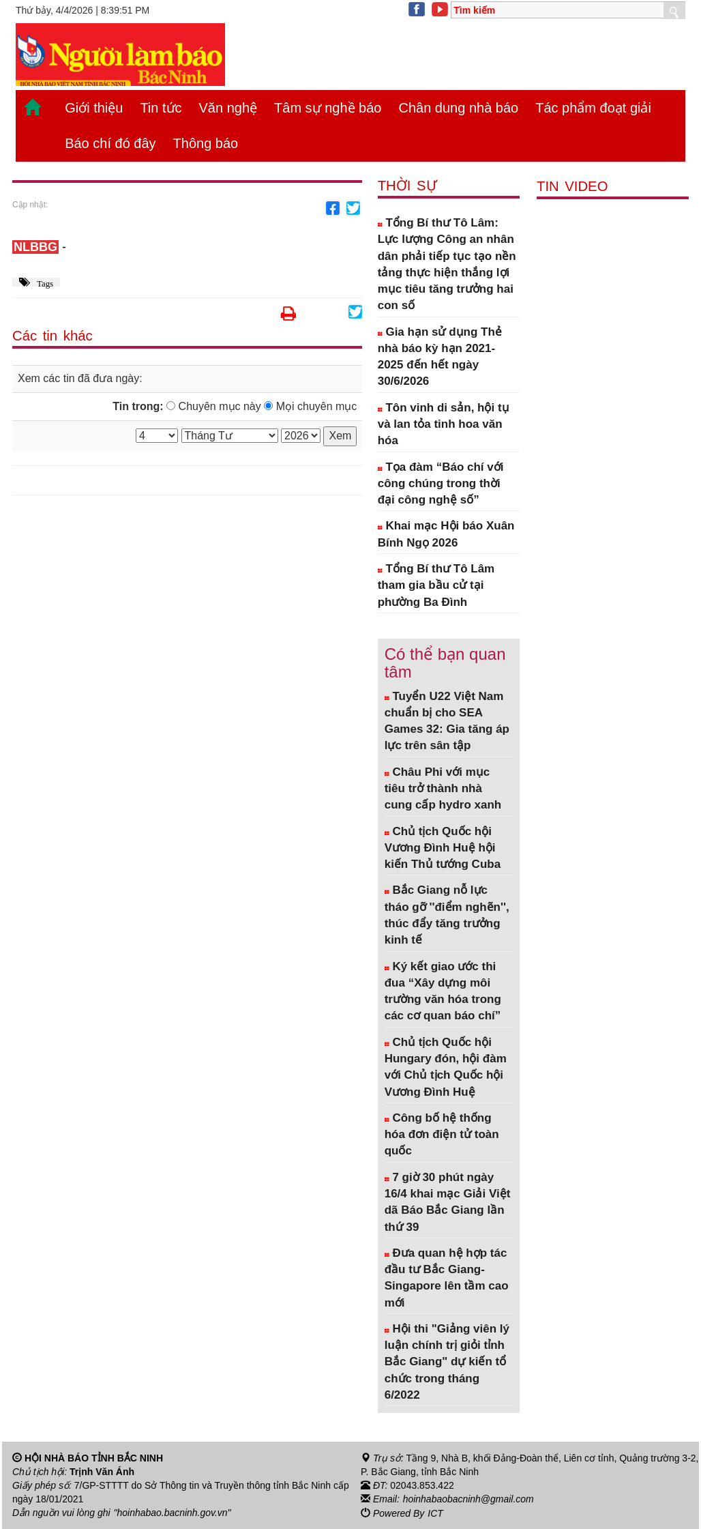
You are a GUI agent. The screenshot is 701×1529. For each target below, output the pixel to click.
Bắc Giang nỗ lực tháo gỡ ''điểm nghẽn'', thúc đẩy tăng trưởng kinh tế (447, 915)
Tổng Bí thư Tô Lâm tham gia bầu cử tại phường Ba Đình (436, 585)
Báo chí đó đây (110, 143)
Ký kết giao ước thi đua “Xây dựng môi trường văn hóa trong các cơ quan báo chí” (443, 991)
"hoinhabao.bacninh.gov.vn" (172, 1512)
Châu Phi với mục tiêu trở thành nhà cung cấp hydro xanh (443, 789)
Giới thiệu (94, 107)
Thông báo (206, 143)
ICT (435, 1512)
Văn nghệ (228, 107)
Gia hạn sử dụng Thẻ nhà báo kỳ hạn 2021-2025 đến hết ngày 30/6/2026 (440, 356)
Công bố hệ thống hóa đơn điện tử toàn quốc (442, 1134)
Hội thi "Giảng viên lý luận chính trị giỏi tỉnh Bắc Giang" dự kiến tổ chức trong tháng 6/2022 (447, 1361)
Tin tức (160, 107)
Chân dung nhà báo (458, 107)
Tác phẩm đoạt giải (593, 107)
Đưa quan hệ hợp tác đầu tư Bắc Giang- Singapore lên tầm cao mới (447, 1278)
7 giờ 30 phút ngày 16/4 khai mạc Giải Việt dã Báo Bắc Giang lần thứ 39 (448, 1202)
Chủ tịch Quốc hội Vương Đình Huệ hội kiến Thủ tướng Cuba (443, 848)
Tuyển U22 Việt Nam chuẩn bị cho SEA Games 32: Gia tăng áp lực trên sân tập (447, 721)
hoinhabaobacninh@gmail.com (468, 1499)
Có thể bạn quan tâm (445, 663)
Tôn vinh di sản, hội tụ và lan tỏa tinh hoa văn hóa (443, 424)
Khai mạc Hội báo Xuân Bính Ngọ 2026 (446, 534)
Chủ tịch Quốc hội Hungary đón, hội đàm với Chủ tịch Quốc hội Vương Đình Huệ (446, 1067)
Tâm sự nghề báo (327, 107)
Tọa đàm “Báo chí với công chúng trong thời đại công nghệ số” (441, 484)
